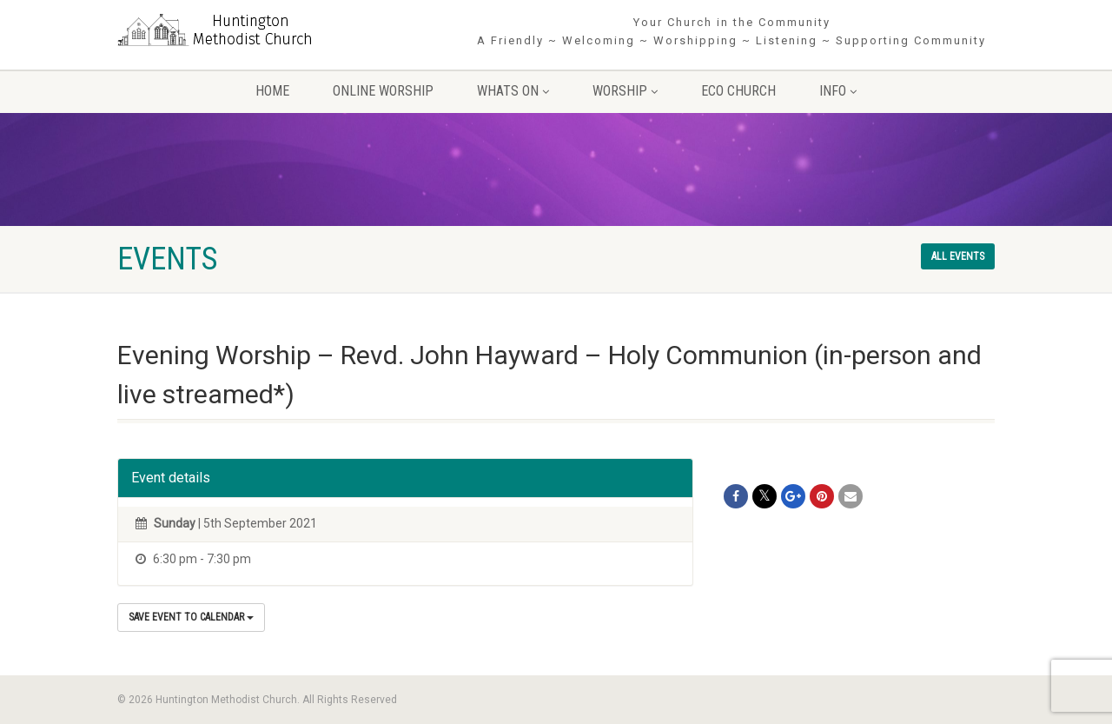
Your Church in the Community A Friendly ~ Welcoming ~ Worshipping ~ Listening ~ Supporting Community (731, 31)
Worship (625, 91)
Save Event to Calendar (191, 617)
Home (272, 91)
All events (957, 256)
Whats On (513, 91)
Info (838, 91)
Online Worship (383, 91)
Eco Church (738, 91)
